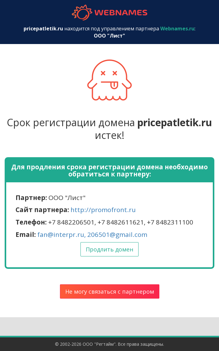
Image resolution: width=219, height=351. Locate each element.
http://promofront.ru (103, 209)
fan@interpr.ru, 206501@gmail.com (92, 234)
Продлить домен (109, 249)
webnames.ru (109, 12)
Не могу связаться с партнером (109, 291)
